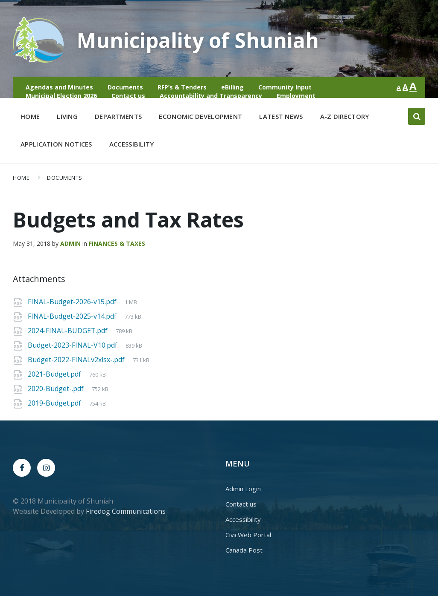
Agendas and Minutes (59, 87)
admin (70, 243)
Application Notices (56, 144)
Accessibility (131, 144)
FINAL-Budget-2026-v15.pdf (73, 301)
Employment (296, 96)
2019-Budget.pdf (55, 403)
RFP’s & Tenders (182, 87)
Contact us (128, 96)
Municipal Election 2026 (61, 96)
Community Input (285, 87)
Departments (118, 118)
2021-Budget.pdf (55, 374)
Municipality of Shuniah (198, 40)
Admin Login (243, 488)
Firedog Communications (126, 511)
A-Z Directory (344, 116)
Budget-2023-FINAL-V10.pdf (73, 345)
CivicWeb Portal (248, 534)
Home (30, 116)
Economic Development (200, 118)
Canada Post (244, 550)
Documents (125, 87)
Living (67, 118)
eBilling (232, 87)
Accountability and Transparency (211, 96)
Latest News (281, 116)
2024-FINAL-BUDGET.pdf (68, 330)
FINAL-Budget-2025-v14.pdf (73, 316)
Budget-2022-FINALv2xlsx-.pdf (77, 359)
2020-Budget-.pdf (56, 388)
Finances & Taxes (117, 243)
